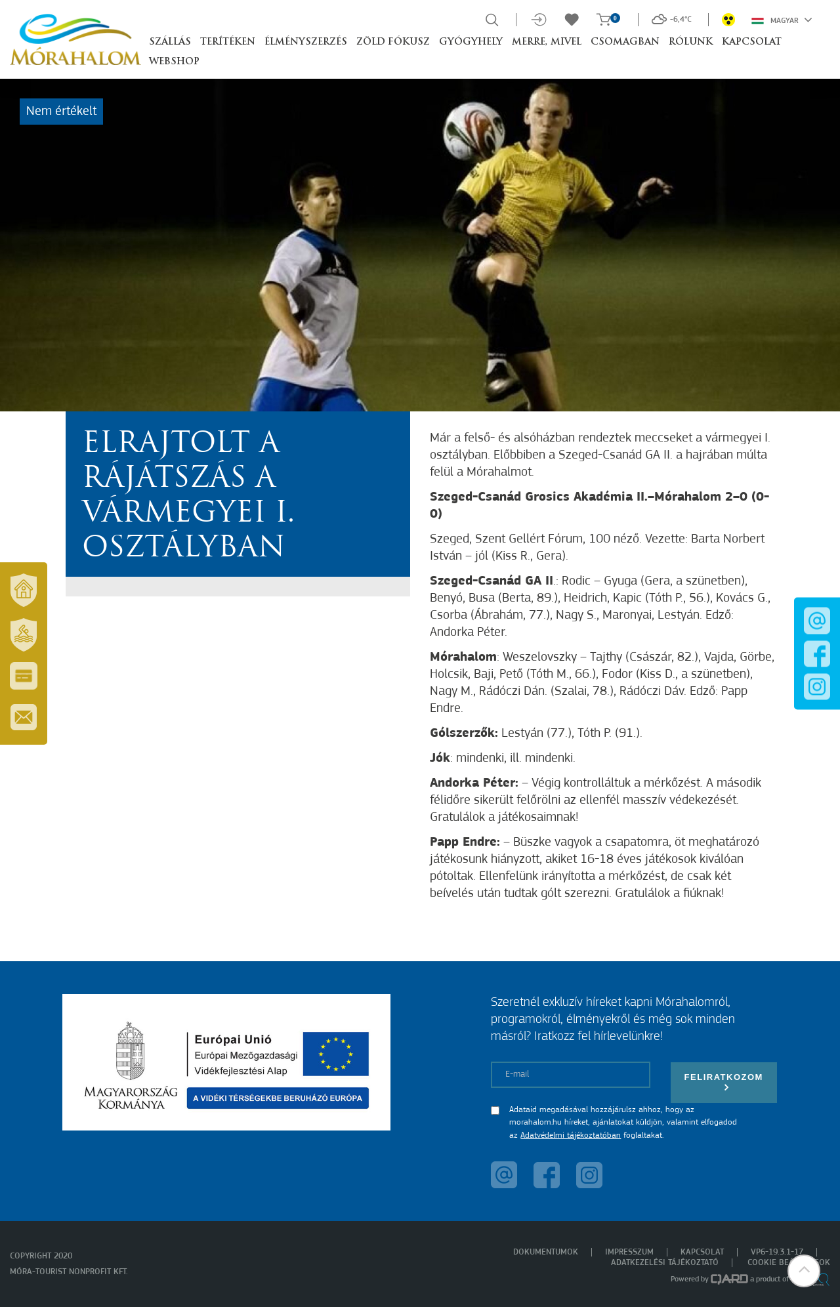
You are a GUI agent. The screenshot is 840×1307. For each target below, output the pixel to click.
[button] (804, 1271)
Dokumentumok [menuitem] (545, 1252)
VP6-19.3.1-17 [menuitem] (777, 1252)
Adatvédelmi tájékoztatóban (570, 1135)
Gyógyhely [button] (471, 42)
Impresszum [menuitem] (629, 1252)
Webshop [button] (174, 62)
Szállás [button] (170, 42)
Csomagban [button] (625, 42)
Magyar (781, 19)
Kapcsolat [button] (752, 42)
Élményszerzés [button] (305, 42)
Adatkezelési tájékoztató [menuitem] (665, 1262)
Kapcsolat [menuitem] (702, 1252)
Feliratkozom (723, 1082)
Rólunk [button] (691, 42)
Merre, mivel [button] (546, 42)
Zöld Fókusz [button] (393, 42)
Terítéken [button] (227, 42)
